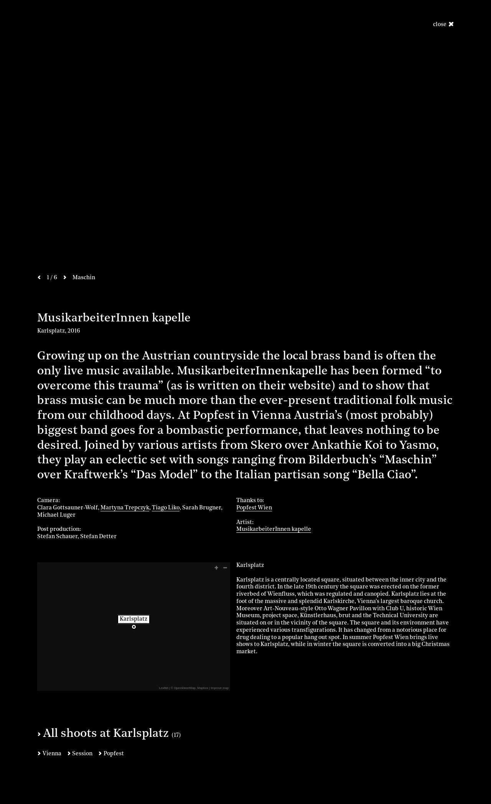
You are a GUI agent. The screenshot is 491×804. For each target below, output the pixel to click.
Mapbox (202, 688)
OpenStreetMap (184, 688)
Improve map (220, 688)
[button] (216, 567)
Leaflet (163, 688)
